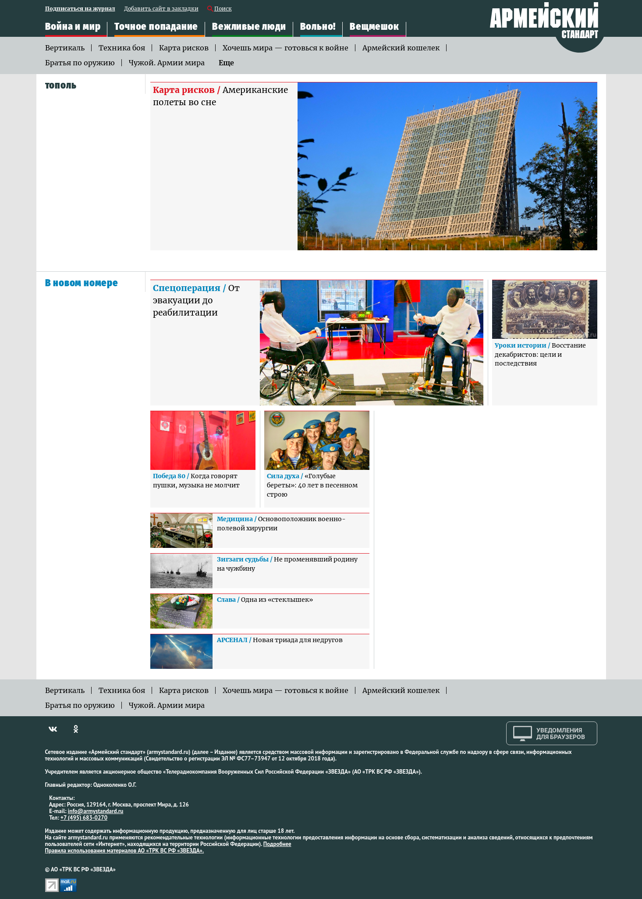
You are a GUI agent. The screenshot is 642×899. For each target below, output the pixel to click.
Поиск (223, 9)
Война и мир (73, 26)
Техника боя (122, 48)
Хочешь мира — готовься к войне (285, 48)
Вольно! (318, 26)
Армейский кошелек (401, 48)
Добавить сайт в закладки (161, 9)
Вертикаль (65, 48)
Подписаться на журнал (80, 9)
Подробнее (277, 844)
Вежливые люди (249, 26)
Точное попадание (156, 26)
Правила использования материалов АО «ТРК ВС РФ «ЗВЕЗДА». (124, 850)
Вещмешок (374, 26)
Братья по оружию (80, 63)
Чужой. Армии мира (167, 63)
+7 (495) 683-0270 (83, 817)
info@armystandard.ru (95, 811)
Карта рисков (184, 48)
